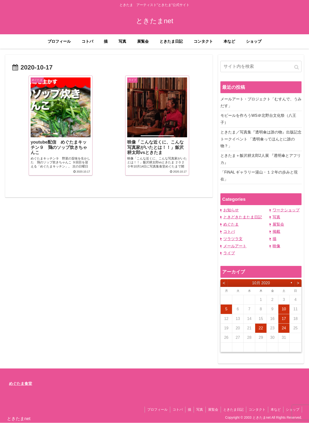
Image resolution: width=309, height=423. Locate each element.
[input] (261, 66)
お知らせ (231, 210)
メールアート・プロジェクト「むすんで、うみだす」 (261, 102)
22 (261, 328)
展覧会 (278, 224)
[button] (297, 67)
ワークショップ (286, 210)
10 (284, 309)
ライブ (229, 253)
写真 (276, 217)
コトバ (229, 231)
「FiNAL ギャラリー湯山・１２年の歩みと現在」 (259, 175)
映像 (276, 246)
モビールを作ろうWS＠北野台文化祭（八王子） (258, 119)
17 (284, 319)
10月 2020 (261, 283)
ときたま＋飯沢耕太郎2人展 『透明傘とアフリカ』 (260, 159)
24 (284, 328)
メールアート (234, 246)
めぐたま (231, 224)
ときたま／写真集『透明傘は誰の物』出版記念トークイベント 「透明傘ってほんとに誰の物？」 (261, 139)
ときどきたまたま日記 (242, 217)
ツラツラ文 (233, 239)
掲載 (276, 231)
